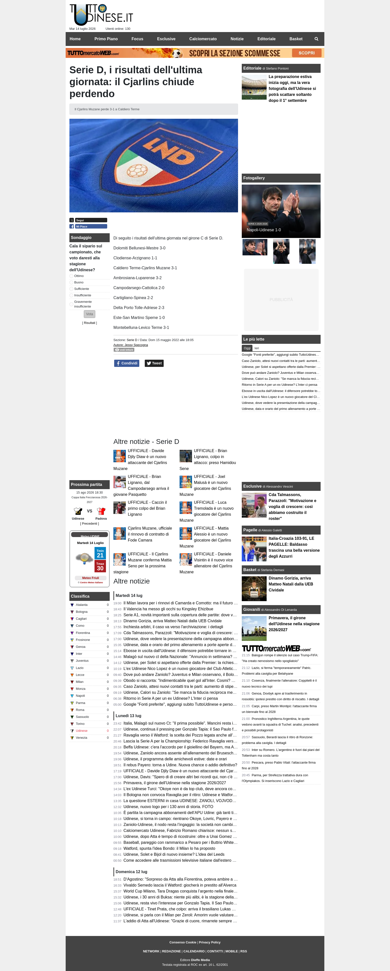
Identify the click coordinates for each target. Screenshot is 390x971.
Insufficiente (82, 295)
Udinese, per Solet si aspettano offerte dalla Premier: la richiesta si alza (186, 662)
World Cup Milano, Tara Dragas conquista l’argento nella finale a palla (185, 891)
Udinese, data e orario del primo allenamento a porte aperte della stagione (189, 645)
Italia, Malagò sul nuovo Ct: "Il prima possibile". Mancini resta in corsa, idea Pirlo (194, 723)
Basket (249, 570)
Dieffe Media (200, 960)
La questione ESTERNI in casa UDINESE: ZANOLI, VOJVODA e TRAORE (190, 801)
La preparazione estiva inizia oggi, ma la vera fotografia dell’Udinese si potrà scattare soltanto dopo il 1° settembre (292, 89)
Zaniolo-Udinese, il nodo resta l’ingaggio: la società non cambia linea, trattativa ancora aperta (206, 824)
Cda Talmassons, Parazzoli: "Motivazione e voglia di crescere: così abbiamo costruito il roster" (206, 633)
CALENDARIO (193, 951)
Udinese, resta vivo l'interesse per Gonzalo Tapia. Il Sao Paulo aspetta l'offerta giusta (198, 903)
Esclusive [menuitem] (166, 39)
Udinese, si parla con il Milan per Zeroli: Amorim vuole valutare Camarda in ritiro (194, 915)
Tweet (154, 363)
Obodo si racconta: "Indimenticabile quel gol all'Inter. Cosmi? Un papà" (186, 680)
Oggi (247, 348)
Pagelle (250, 530)
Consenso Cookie (182, 942)
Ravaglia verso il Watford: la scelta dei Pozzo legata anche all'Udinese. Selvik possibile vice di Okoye (213, 735)
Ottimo (79, 276)
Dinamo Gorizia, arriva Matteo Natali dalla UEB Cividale (173, 621)
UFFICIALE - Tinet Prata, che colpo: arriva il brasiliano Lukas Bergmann (187, 909)
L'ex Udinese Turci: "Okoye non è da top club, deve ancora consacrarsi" (187, 789)
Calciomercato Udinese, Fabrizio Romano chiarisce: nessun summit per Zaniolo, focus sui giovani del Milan (218, 830)
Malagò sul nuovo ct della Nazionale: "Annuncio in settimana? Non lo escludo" (192, 657)
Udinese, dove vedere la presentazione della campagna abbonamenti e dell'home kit (198, 639)
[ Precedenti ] (89, 523)
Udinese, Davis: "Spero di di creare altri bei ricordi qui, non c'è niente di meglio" (193, 777)
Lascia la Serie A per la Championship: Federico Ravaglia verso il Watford (188, 741)
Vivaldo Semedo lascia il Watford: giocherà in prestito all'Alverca (180, 885)
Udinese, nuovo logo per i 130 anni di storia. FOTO (168, 807)
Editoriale (252, 68)
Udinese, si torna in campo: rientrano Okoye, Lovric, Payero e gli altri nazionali (193, 818)
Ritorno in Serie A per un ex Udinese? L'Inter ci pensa (171, 698)
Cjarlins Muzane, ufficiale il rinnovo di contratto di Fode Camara (150, 534)
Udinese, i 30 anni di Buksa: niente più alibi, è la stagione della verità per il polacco (196, 897)
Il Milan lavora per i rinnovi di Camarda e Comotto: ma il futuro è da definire (190, 603)
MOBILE (231, 951)
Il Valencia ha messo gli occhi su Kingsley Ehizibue (168, 609)
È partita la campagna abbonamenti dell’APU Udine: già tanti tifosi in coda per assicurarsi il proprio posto (216, 813)
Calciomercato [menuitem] (203, 39)
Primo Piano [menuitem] (106, 39)
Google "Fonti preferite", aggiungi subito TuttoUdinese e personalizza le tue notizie (196, 704)
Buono (79, 282)
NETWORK (151, 951)
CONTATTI (215, 951)
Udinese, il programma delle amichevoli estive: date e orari (175, 759)
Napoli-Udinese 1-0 (264, 230)
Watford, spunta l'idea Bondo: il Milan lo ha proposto (169, 848)
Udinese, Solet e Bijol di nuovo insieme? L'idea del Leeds (174, 854)
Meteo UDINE (90, 536)
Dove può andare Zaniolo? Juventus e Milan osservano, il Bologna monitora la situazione (202, 674)
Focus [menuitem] (137, 39)
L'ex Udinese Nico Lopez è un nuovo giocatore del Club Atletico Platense (188, 668)
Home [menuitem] (75, 39)
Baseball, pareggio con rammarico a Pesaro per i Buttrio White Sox (183, 842)
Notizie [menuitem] (237, 39)
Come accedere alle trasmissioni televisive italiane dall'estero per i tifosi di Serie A (196, 860)
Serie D (132, 340)
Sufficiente (81, 289)
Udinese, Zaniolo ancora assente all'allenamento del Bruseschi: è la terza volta (193, 753)
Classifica (80, 596)
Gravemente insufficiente (83, 304)
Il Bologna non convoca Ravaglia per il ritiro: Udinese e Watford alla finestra (190, 795)
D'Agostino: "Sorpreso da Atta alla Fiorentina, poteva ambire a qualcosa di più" (193, 879)
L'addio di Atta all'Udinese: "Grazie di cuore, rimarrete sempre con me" (186, 921)
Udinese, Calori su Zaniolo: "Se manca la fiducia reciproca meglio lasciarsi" (190, 692)
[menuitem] (316, 39)
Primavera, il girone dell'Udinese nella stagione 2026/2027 (175, 783)
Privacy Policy (210, 942)
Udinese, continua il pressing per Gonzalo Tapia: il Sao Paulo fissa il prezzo (190, 729)
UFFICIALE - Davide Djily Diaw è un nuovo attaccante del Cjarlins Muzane (189, 771)
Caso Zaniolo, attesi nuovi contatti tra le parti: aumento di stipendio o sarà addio (194, 686)
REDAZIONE (171, 951)
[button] (89, 314)
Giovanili (251, 609)
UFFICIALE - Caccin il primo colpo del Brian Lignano (147, 508)
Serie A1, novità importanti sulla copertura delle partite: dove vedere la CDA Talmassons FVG (206, 615)
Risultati (89, 323)
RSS (244, 951)
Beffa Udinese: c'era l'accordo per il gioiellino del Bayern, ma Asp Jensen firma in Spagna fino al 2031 (213, 747)
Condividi (127, 363)
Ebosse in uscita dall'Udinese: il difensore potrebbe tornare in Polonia (185, 651)
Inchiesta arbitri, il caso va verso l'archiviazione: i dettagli (173, 627)
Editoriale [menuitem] (266, 39)
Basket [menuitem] (296, 39)
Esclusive (252, 486)
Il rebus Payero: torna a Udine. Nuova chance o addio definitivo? (180, 765)
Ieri (256, 348)
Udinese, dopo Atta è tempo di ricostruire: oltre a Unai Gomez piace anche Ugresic (196, 836)
